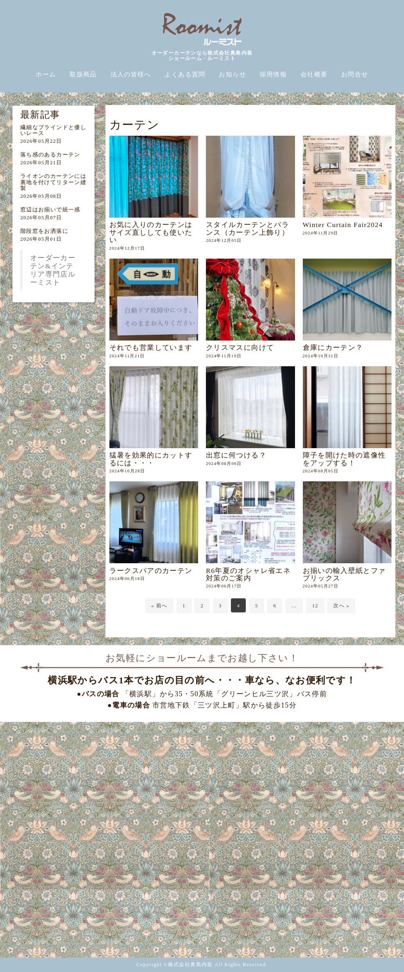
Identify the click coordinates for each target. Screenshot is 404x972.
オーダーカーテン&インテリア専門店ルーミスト (52, 270)
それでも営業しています (151, 347)
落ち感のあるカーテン (50, 155)
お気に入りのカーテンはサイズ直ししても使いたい (151, 232)
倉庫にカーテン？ (333, 347)
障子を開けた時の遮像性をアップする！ (344, 458)
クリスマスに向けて (240, 347)
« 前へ (159, 605)
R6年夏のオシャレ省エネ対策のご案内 (248, 574)
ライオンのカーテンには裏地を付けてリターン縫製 (53, 182)
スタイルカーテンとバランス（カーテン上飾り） (247, 228)
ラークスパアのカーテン (154, 571)
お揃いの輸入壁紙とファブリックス (344, 574)
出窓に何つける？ (236, 455)
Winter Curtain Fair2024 (343, 225)
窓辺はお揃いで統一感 (50, 210)
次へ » (341, 605)
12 (315, 605)
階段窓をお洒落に (44, 231)
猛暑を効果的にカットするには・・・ (151, 458)
